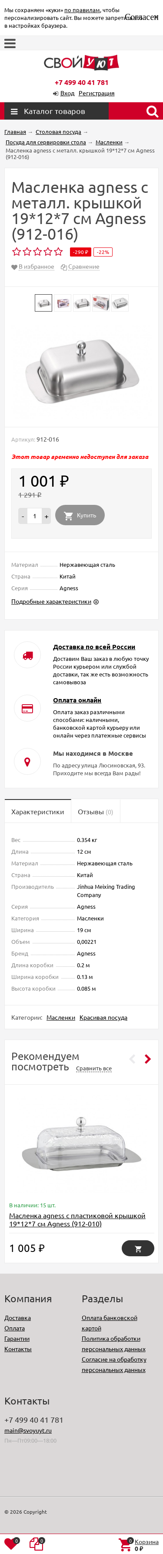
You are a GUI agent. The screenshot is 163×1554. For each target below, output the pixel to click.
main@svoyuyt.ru (28, 1430)
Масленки (61, 1017)
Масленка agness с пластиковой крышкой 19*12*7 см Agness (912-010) (77, 1219)
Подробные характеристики (51, 601)
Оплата (14, 1328)
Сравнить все (94, 1068)
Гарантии (17, 1338)
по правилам (82, 9)
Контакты (18, 1348)
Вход (67, 93)
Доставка (17, 1317)
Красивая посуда (103, 1017)
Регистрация (97, 93)
